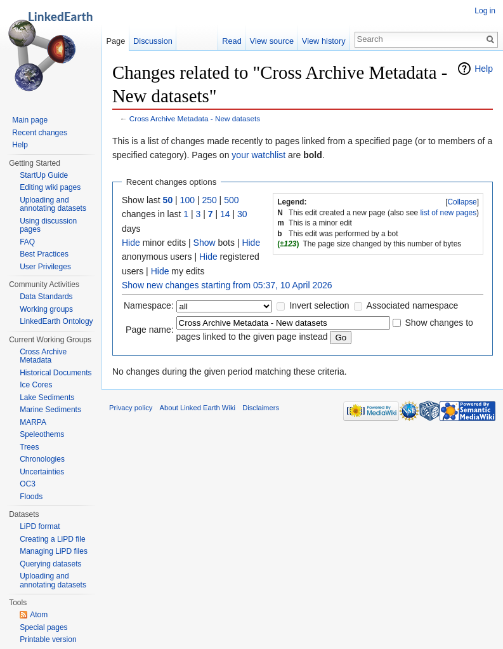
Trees (29, 447)
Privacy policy (130, 407)
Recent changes (39, 132)
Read (232, 41)
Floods (31, 496)
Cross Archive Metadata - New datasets (194, 118)
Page (115, 41)
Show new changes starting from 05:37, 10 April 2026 (227, 285)
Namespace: (149, 305)
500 (231, 200)
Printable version (48, 639)
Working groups (46, 309)
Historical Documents (55, 372)
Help (483, 69)
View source (272, 41)
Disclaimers (260, 407)
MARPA (33, 422)
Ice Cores (36, 384)
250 (209, 200)
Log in (484, 10)
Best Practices (44, 254)
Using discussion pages (48, 225)
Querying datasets (50, 563)
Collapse (461, 201)
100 (187, 200)
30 (242, 214)
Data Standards (46, 296)
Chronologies (42, 459)
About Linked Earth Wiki (197, 407)
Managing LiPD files (54, 551)
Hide (131, 243)
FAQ (27, 242)
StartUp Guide (44, 175)
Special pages (43, 627)
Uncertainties (42, 471)
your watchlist (258, 155)
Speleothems (42, 434)
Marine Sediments (50, 409)
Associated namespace (413, 305)
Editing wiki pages (50, 187)
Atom (39, 614)
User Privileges (45, 266)
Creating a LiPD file (52, 539)
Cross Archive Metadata (43, 356)
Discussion (153, 41)
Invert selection (319, 305)
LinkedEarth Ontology (56, 321)
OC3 (28, 483)
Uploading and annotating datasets (53, 204)
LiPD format (40, 526)
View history (324, 41)
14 (225, 214)
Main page (30, 120)
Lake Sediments (47, 397)
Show (204, 243)
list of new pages (449, 212)
